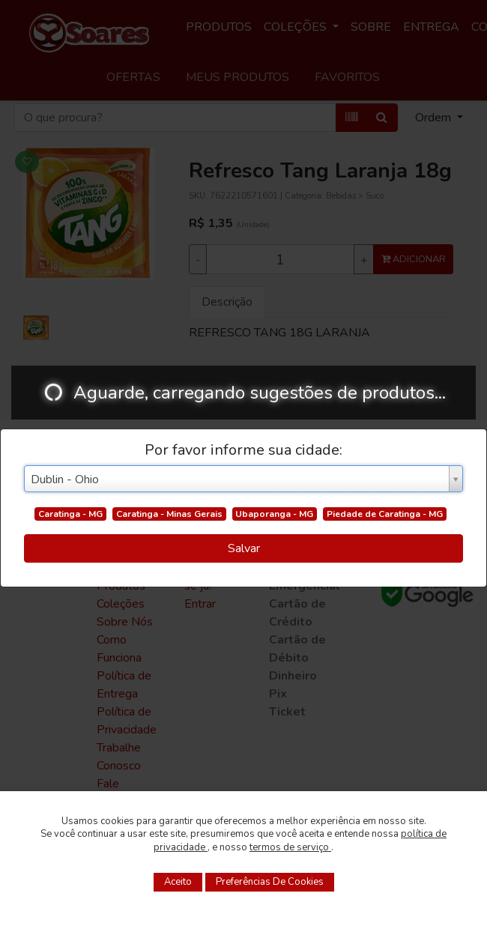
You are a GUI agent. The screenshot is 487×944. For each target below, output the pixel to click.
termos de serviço (290, 847)
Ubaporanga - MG (274, 514)
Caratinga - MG (70, 514)
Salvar (244, 548)
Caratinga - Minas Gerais (169, 514)
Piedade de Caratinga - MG (385, 514)
